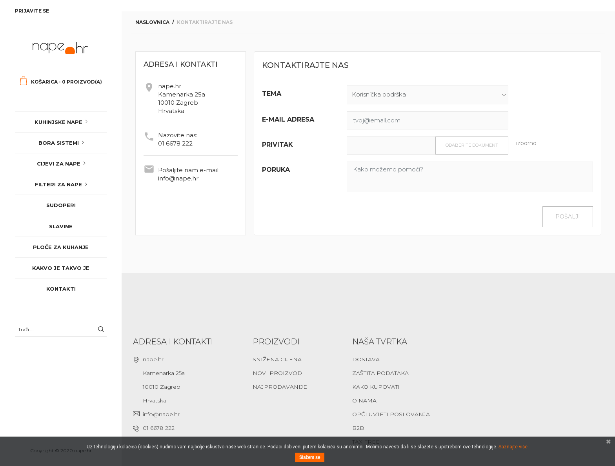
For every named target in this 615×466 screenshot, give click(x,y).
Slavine (61, 226)
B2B (358, 427)
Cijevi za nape (58, 163)
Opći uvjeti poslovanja (391, 414)
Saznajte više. (514, 447)
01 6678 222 (175, 143)
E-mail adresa (288, 119)
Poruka (276, 169)
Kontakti (61, 289)
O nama (364, 400)
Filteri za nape (58, 184)
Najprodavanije (280, 386)
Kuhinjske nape (58, 122)
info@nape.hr (178, 178)
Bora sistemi (58, 143)
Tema (271, 93)
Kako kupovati (376, 386)
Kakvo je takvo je (60, 268)
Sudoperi (61, 205)
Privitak (277, 144)
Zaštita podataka (380, 373)
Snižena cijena (277, 359)
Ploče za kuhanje (61, 247)
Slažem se (309, 457)
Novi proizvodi (278, 373)
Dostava (366, 359)
